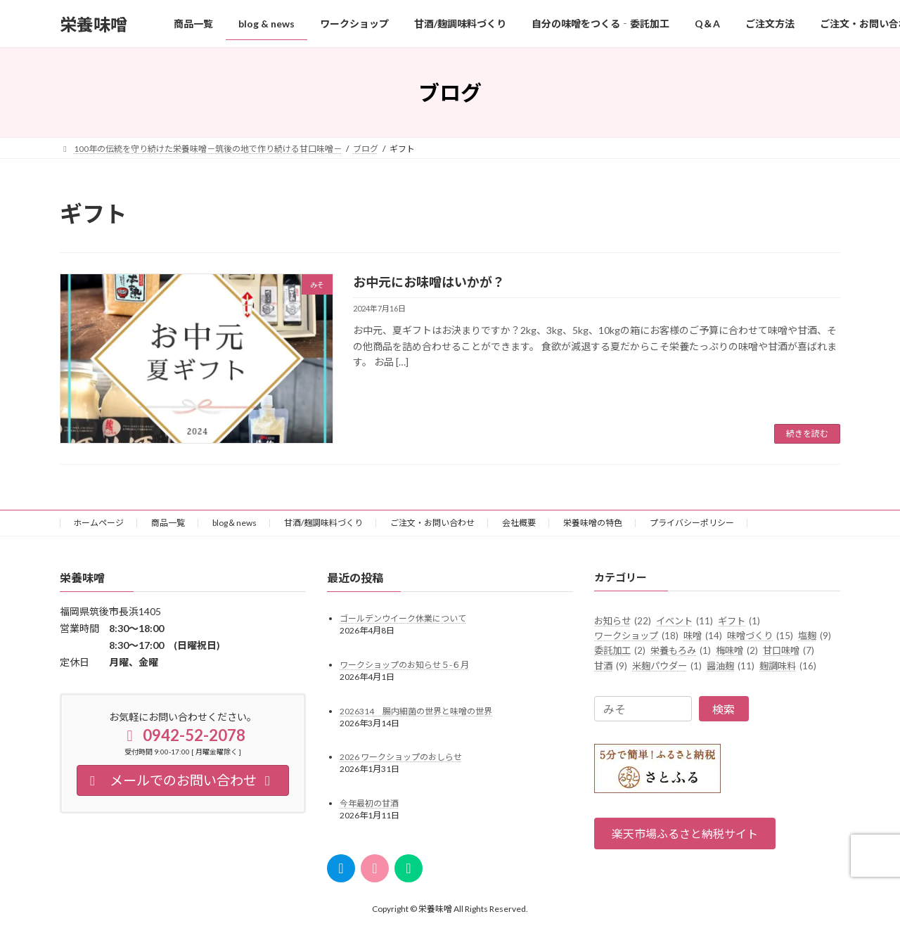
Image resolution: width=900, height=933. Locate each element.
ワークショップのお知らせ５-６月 (404, 664)
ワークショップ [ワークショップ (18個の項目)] (636, 636)
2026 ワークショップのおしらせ (401, 757)
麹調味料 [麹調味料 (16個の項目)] (787, 666)
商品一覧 (168, 522)
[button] (685, 833)
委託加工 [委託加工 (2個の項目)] (619, 650)
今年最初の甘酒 (369, 803)
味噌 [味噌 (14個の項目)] (702, 636)
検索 (723, 709)
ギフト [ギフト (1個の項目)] (739, 620)
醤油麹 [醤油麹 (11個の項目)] (730, 666)
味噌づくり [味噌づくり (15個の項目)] (760, 636)
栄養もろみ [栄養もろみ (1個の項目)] (680, 650)
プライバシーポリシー (692, 522)
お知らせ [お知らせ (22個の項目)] (622, 620)
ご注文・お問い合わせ (432, 522)
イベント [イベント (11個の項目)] (684, 620)
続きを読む (807, 433)
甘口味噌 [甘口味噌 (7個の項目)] (788, 650)
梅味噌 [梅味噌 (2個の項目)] (737, 650)
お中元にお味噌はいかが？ (429, 282)
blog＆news (234, 522)
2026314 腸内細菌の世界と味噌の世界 (416, 710)
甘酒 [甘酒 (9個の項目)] (610, 666)
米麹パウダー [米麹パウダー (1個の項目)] (667, 666)
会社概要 (519, 522)
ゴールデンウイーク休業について (403, 618)
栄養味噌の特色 (592, 522)
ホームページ (98, 522)
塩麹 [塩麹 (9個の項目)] (814, 636)
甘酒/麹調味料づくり (323, 522)
